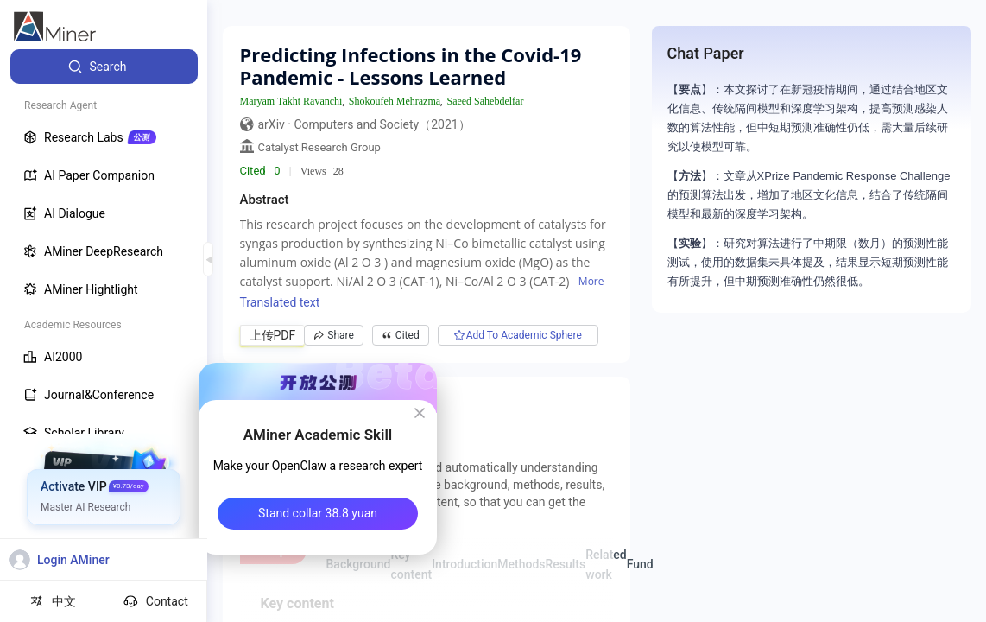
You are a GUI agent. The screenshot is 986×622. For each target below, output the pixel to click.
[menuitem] (104, 66)
